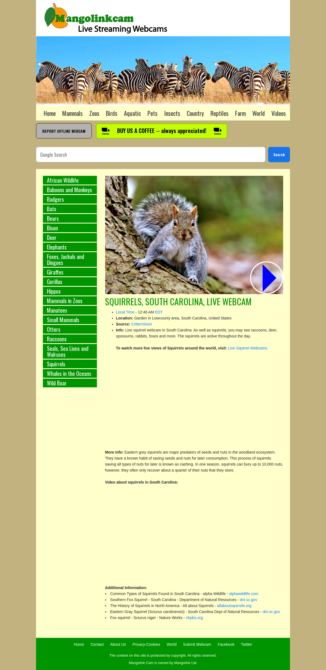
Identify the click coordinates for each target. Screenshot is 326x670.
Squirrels (56, 364)
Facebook (226, 644)
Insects (172, 113)
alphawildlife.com (243, 593)
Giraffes (55, 272)
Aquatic (132, 113)
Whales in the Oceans (69, 373)
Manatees (57, 310)
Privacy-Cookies (146, 644)
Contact (97, 644)
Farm (240, 113)
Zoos (94, 113)
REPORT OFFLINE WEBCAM (63, 131)
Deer (52, 237)
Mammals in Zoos (64, 301)
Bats (51, 209)
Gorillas (54, 281)
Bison (52, 228)
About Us (118, 644)
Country (195, 113)
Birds (111, 113)
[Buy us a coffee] (161, 130)
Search (279, 154)
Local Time (125, 312)
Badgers (55, 199)
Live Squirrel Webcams (247, 348)
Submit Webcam (197, 644)
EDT (159, 312)
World (258, 113)
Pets (152, 113)
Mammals (72, 113)
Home (50, 113)
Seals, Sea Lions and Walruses (67, 351)
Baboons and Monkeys (69, 190)
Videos (278, 113)
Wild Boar (57, 383)
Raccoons (57, 339)
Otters (53, 329)
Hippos (54, 291)
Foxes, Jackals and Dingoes (65, 259)
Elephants (57, 247)
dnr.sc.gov (248, 599)
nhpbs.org (194, 617)
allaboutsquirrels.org (234, 605)
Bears (53, 218)
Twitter (246, 644)
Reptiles (220, 113)
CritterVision (141, 324)
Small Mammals (63, 320)
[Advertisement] (70, 482)
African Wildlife (63, 180)
